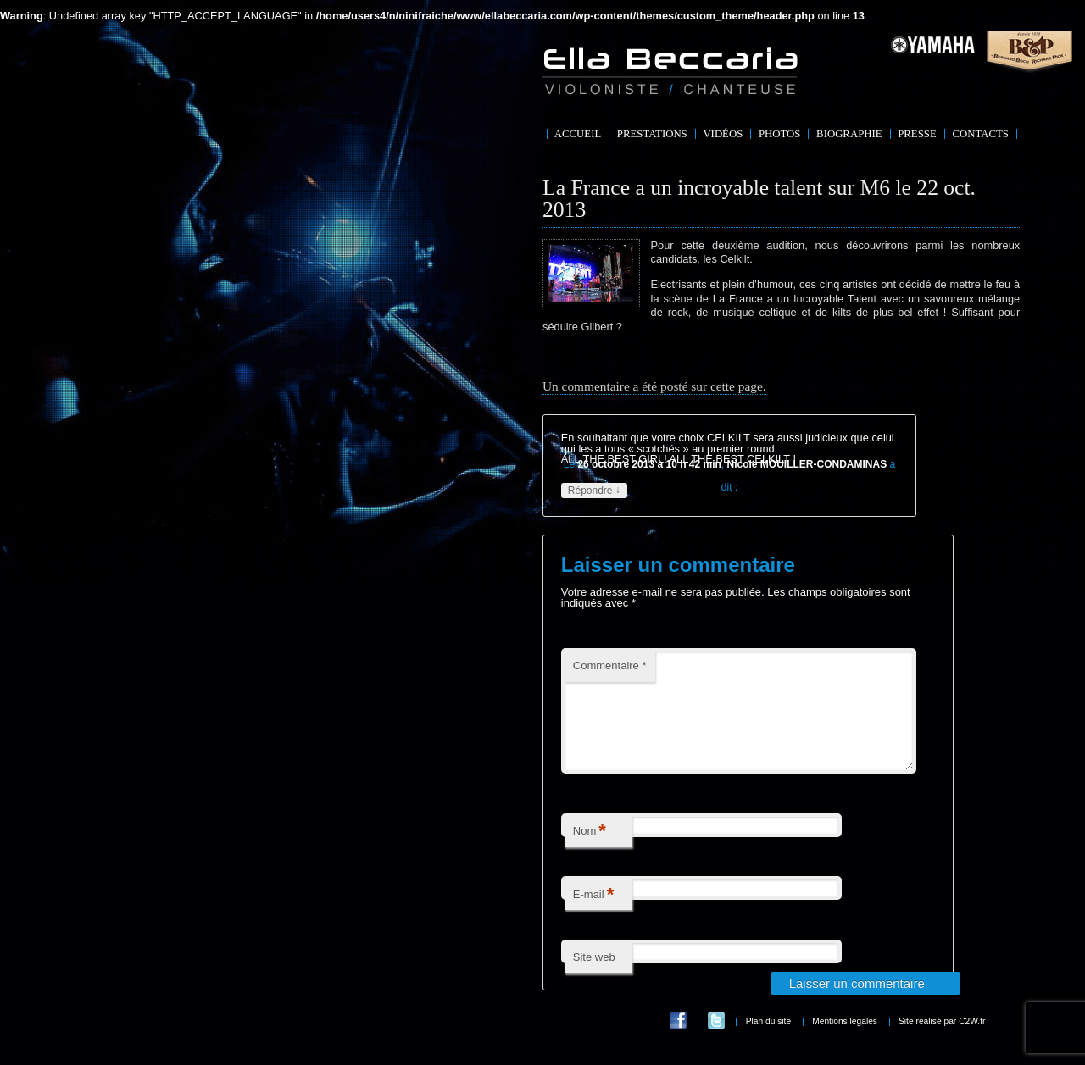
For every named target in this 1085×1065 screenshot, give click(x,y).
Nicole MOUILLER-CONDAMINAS (807, 464)
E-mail (593, 915)
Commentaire (610, 665)
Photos (780, 134)
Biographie (849, 134)
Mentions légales (844, 1041)
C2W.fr (972, 1041)
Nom (589, 852)
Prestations (652, 134)
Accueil (577, 134)
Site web (594, 977)
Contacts (980, 134)
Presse (917, 134)
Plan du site (768, 1041)
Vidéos (723, 134)
